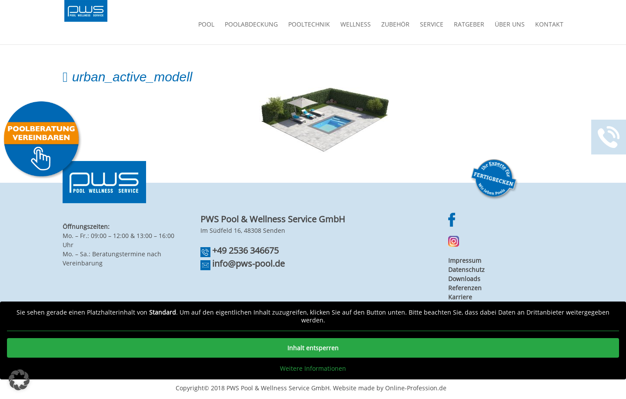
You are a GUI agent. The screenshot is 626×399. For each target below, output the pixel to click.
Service (431, 24)
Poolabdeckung (251, 24)
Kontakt (549, 24)
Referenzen (465, 288)
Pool (206, 24)
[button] (19, 380)
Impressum (464, 260)
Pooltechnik (309, 24)
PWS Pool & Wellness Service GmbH (278, 388)
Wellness (355, 24)
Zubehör (395, 24)
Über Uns (510, 24)
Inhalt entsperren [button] (313, 348)
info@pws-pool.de (248, 263)
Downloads (464, 279)
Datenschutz (466, 269)
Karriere (460, 297)
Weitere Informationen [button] (313, 368)
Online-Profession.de (415, 388)
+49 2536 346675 (245, 250)
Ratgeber (469, 24)
